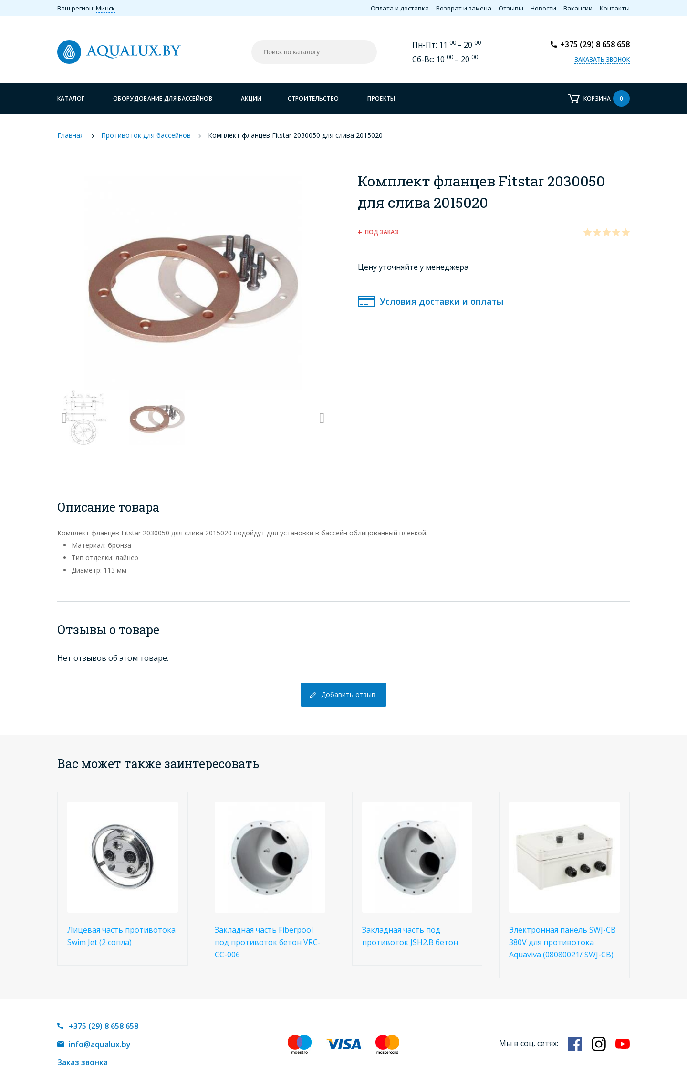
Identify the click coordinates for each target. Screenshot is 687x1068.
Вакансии (578, 8)
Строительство (313, 98)
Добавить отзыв (348, 694)
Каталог (70, 98)
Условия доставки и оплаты (441, 301)
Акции (251, 98)
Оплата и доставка (400, 8)
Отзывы (511, 8)
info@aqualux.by (100, 1044)
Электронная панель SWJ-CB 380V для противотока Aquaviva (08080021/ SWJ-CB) (562, 942)
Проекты (381, 98)
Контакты (615, 8)
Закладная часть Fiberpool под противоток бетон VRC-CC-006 (268, 942)
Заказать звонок (602, 59)
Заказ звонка (82, 1062)
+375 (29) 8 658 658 (595, 44)
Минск (105, 8)
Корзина (606, 98)
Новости (543, 8)
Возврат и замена (463, 8)
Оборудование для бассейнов (162, 98)
